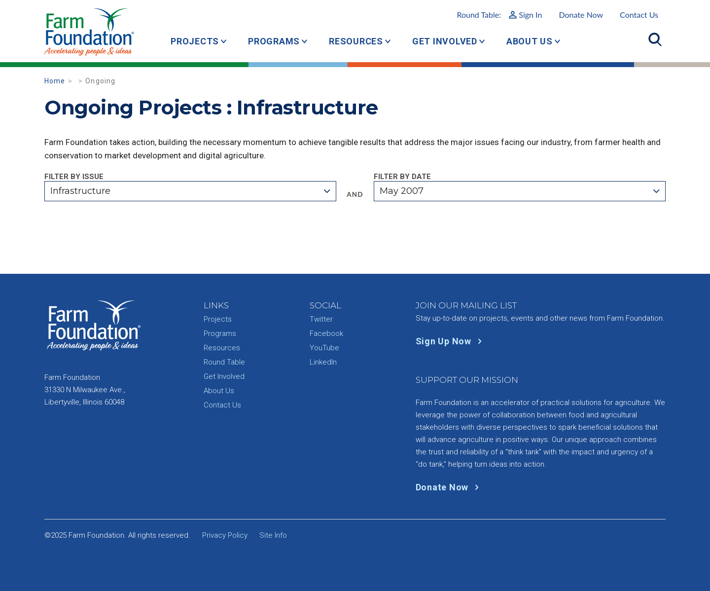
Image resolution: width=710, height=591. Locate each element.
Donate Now (581, 14)
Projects (195, 41)
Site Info (273, 535)
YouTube (324, 347)
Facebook (326, 333)
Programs (274, 41)
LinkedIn (323, 362)
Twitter (321, 319)
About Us (529, 41)
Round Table (224, 362)
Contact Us (639, 14)
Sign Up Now (451, 341)
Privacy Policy (225, 535)
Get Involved (444, 41)
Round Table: (499, 14)
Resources (356, 41)
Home (55, 81)
